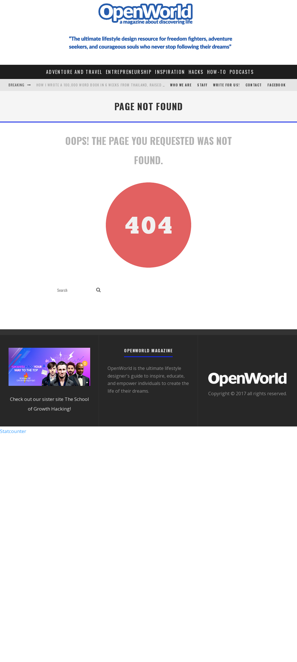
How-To (216, 71)
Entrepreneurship (129, 71)
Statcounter (13, 431)
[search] (98, 290)
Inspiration (170, 71)
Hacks (196, 71)
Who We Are (180, 84)
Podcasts (242, 71)
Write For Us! (226, 84)
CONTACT (254, 84)
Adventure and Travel (74, 71)
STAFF (202, 84)
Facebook (276, 84)
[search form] (75, 290)
